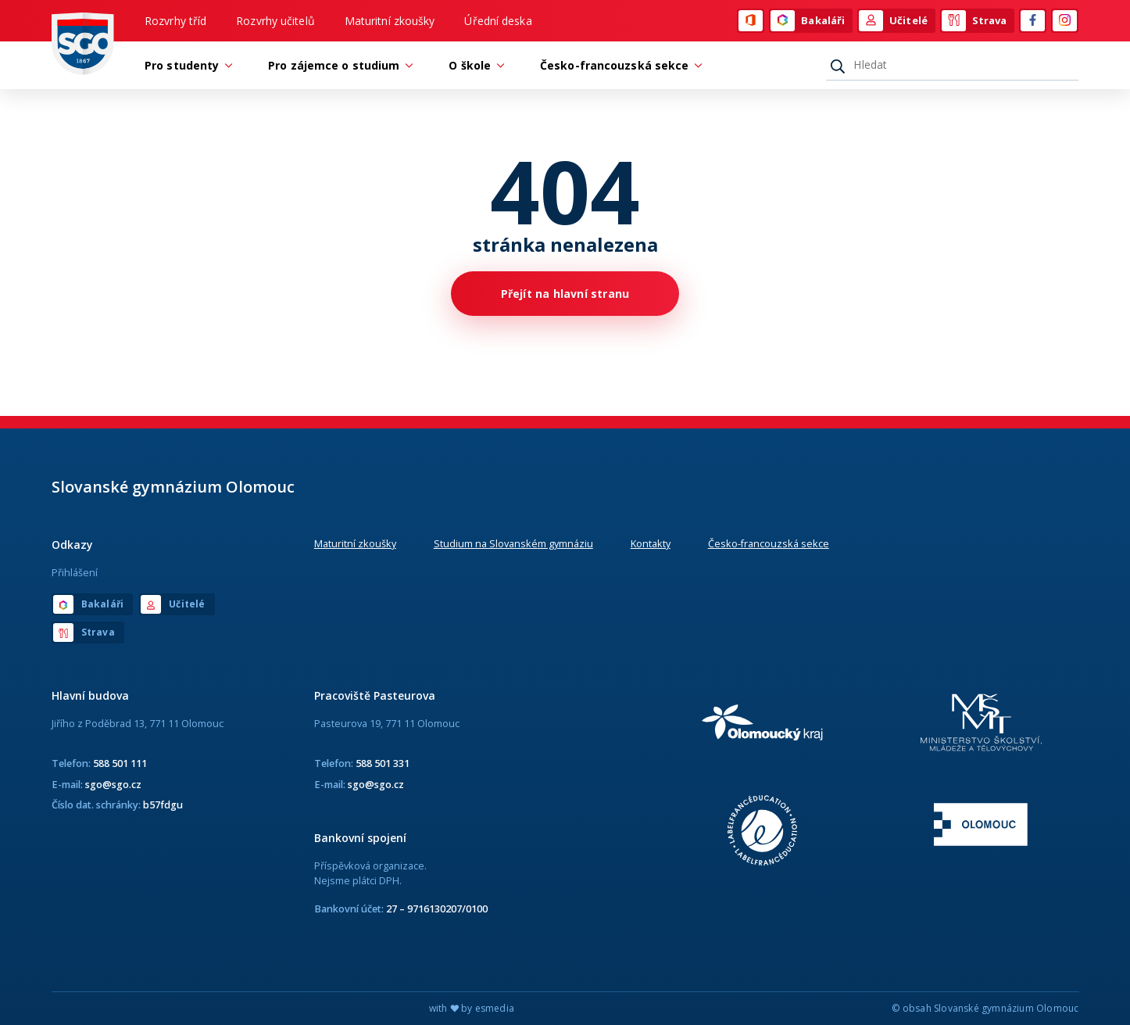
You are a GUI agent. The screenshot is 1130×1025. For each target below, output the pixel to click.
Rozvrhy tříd (175, 20)
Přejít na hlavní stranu (565, 293)
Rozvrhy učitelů (275, 20)
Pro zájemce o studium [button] (337, 65)
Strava (974, 21)
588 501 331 (382, 763)
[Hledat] (952, 65)
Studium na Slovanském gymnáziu (513, 543)
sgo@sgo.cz (113, 784)
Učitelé (893, 21)
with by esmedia (471, 1008)
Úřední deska (497, 20)
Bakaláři (808, 21)
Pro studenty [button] (186, 65)
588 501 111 (120, 763)
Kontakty (650, 543)
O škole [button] (474, 65)
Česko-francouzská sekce (768, 543)
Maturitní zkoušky (390, 20)
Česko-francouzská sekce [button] (618, 65)
